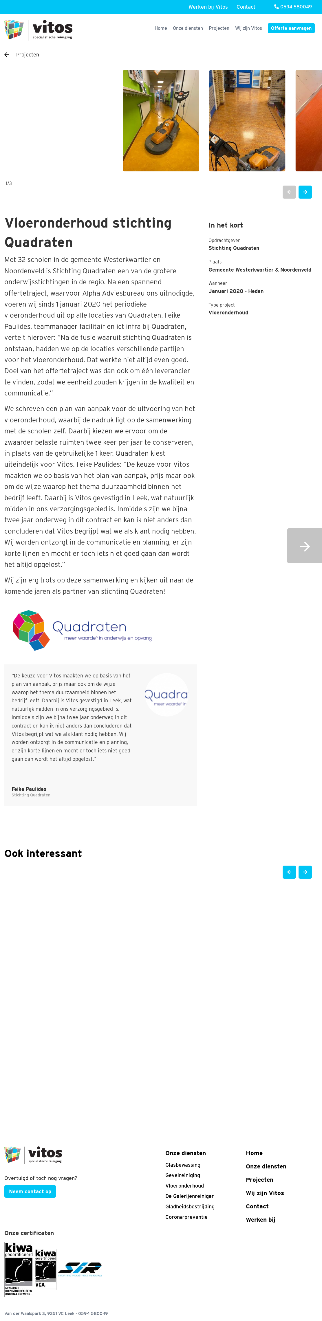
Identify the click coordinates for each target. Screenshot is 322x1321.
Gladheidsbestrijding (190, 1206)
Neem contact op (30, 1191)
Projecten (219, 28)
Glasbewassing (182, 1165)
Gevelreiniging (182, 1175)
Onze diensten (188, 28)
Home (161, 28)
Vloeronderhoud (184, 1186)
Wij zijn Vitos (248, 28)
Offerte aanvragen (291, 28)
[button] (289, 192)
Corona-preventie (186, 1217)
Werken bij (260, 1219)
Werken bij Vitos (208, 7)
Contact (246, 7)
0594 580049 (293, 7)
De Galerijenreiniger (189, 1196)
